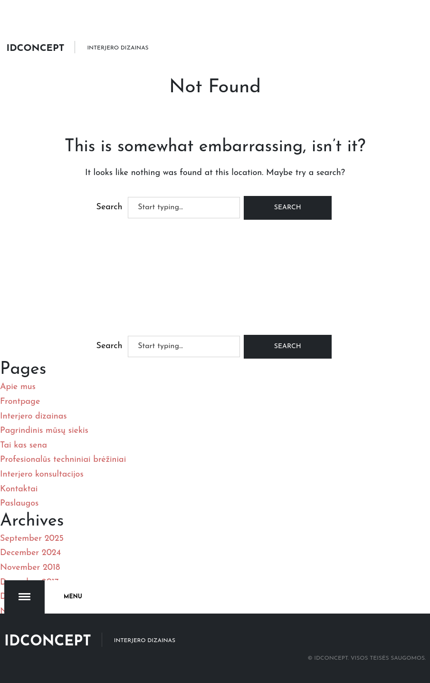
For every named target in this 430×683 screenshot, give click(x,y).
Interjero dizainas (33, 416)
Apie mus (18, 386)
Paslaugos (19, 503)
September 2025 (32, 538)
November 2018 (30, 567)
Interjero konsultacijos (42, 474)
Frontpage (20, 401)
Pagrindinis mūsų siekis (44, 430)
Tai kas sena (23, 445)
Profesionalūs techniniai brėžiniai (63, 459)
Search (109, 207)
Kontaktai (19, 489)
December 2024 (30, 552)
